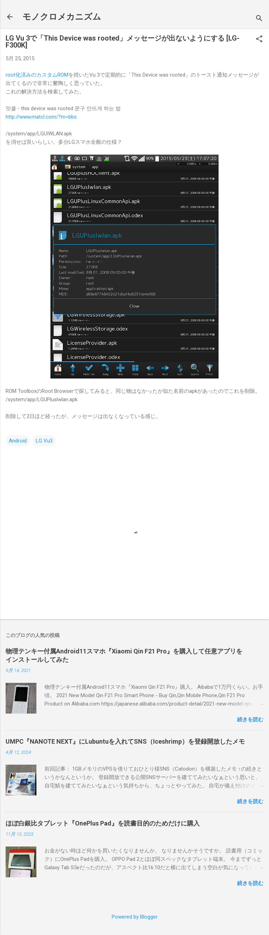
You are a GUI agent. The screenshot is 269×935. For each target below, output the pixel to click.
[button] (259, 39)
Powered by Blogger (135, 917)
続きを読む (250, 719)
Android (18, 441)
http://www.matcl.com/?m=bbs (41, 117)
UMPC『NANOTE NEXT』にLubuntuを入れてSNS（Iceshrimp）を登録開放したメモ (125, 741)
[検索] (259, 19)
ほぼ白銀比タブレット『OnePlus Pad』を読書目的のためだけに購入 (103, 823)
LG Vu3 (44, 441)
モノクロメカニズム (61, 17)
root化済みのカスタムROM (37, 75)
